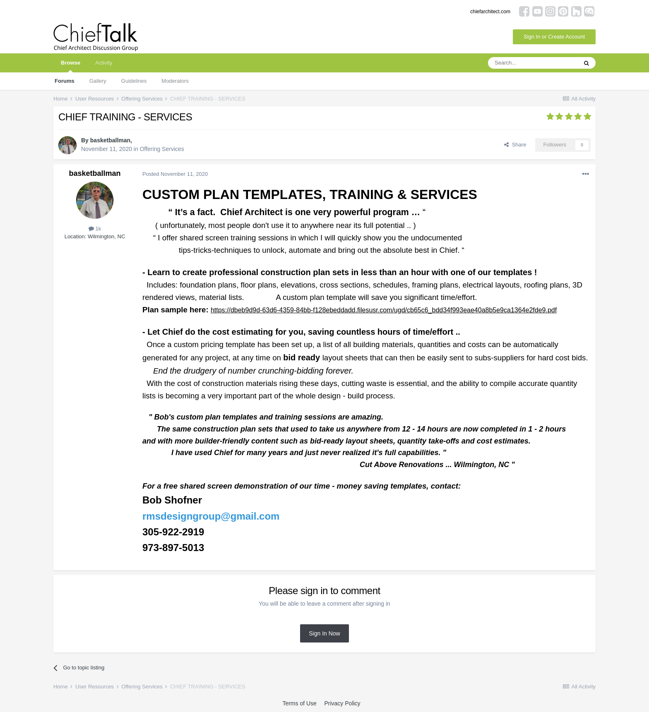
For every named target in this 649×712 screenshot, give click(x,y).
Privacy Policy (342, 703)
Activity (103, 63)
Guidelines (134, 81)
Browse (70, 66)
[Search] (532, 63)
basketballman (110, 140)
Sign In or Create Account (554, 37)
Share (515, 144)
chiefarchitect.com (490, 11)
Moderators (175, 81)
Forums (65, 81)
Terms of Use (299, 703)
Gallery (97, 81)
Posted (175, 174)
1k (95, 228)
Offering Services (162, 149)
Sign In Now (324, 633)
